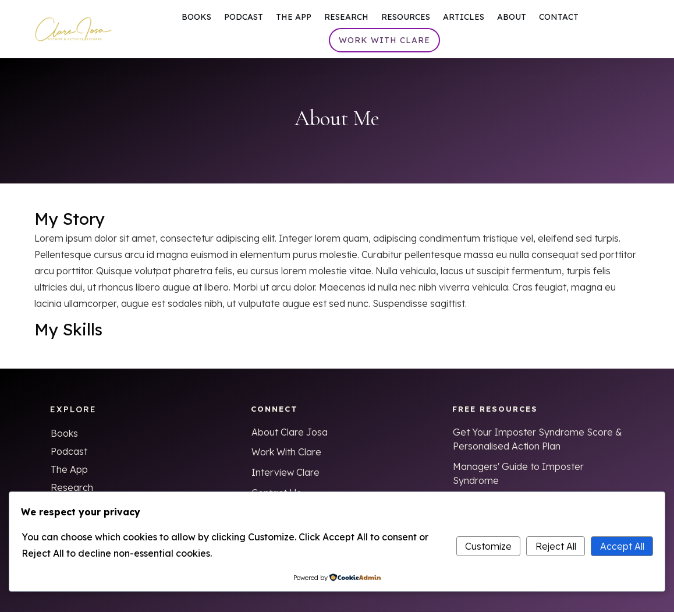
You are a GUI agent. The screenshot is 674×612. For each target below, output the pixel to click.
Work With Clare (286, 452)
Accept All (622, 546)
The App (69, 469)
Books (64, 433)
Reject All (555, 546)
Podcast (69, 451)
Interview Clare (285, 472)
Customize (488, 546)
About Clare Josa (289, 432)
